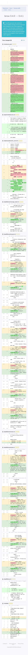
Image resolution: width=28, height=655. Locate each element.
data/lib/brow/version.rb (9, 434)
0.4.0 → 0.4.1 (7, 10)
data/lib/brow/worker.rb (9, 450)
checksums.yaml (8, 44)
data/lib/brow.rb (7, 583)
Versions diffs (17, 8)
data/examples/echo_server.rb (11, 141)
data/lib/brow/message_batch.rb (11, 203)
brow (11, 8)
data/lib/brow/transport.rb (10, 235)
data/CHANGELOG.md (9, 114)
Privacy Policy (21, 648)
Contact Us (5, 648)
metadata (6, 608)
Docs (13, 649)
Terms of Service (12, 648)
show (24, 40)
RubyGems (5, 8)
